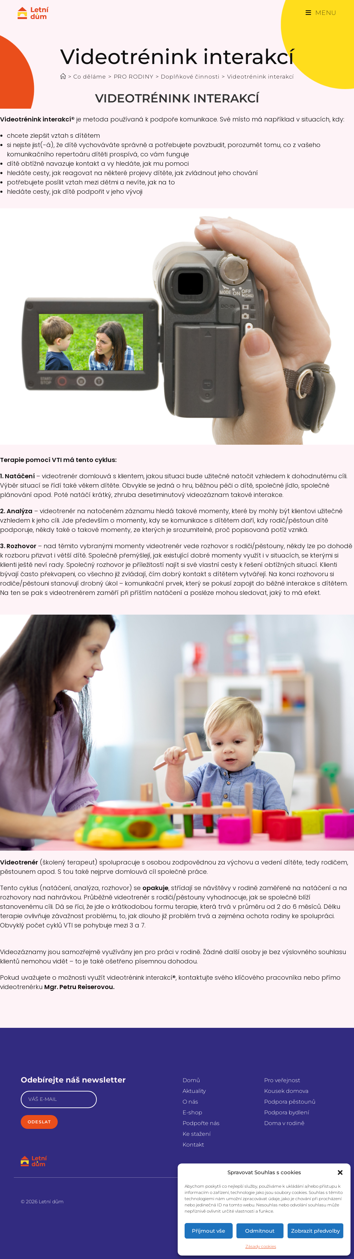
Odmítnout (259, 1231)
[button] (340, 1172)
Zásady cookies (260, 1246)
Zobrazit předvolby (315, 1231)
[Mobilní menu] (321, 13)
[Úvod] (63, 76)
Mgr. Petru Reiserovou (78, 986)
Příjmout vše (208, 1231)
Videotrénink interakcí (260, 76)
